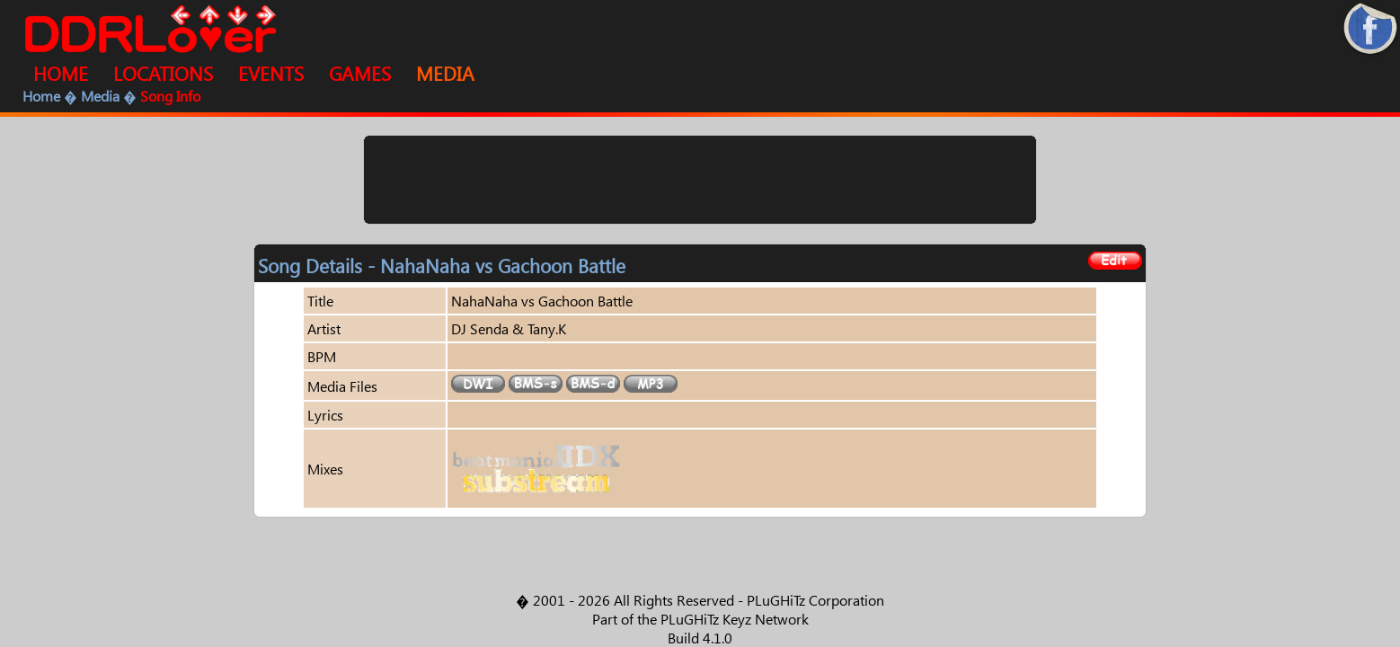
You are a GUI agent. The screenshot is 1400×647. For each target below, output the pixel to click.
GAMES (360, 72)
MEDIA (445, 72)
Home (41, 95)
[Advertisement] (700, 179)
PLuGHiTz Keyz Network (734, 618)
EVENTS (271, 72)
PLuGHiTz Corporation (815, 599)
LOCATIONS (163, 72)
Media (100, 95)
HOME (60, 72)
